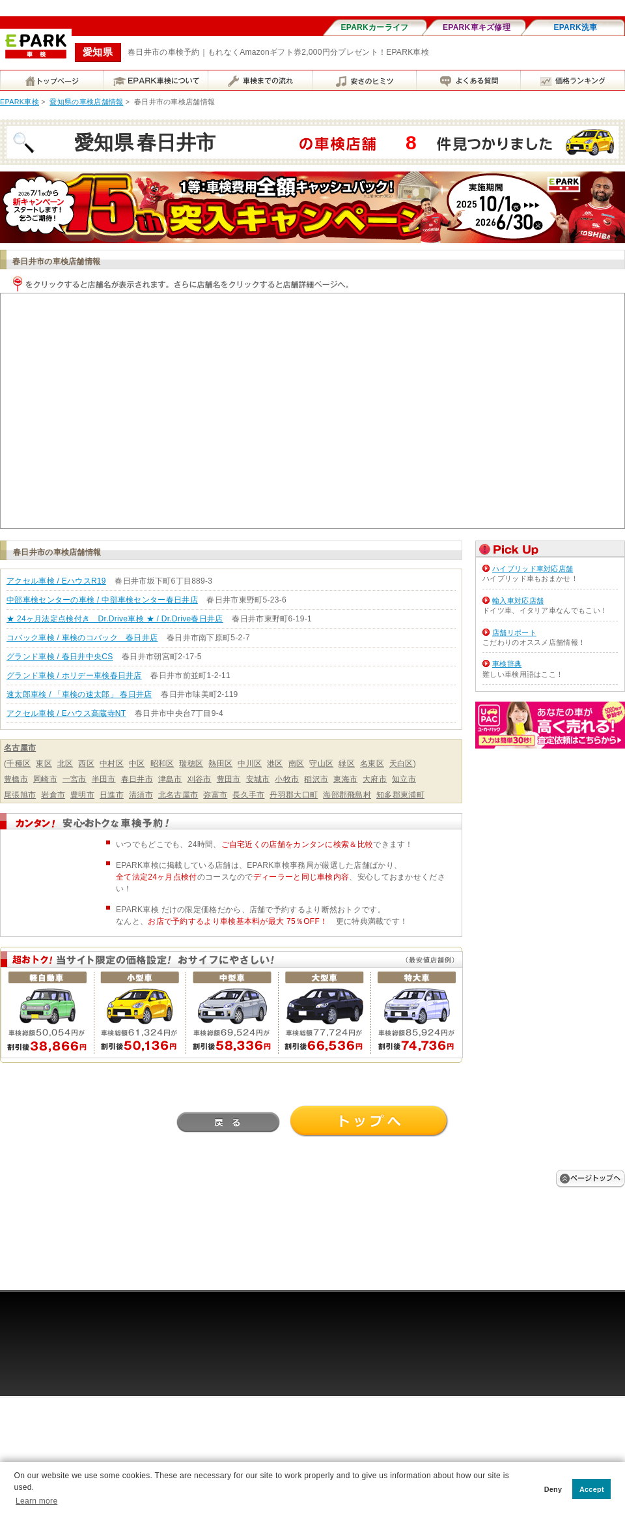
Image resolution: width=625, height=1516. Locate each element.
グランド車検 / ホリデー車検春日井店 (74, 675)
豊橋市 (16, 779)
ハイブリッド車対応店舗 (532, 568)
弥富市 (215, 794)
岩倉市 (53, 794)
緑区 (347, 763)
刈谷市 (200, 779)
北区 (65, 763)
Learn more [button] (36, 1501)
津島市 (170, 779)
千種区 (19, 763)
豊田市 (229, 779)
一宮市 (74, 779)
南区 (296, 763)
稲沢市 (316, 779)
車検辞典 (506, 664)
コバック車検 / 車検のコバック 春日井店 (82, 637)
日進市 (112, 794)
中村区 (112, 763)
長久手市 (248, 794)
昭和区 (162, 763)
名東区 (372, 763)
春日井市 (137, 779)
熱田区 (220, 763)
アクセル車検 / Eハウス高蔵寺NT (66, 713)
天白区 (401, 763)
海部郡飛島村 (347, 794)
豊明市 (82, 794)
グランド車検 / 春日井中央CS (60, 656)
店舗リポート (514, 632)
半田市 (104, 779)
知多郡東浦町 (400, 794)
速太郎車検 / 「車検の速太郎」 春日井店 (79, 694)
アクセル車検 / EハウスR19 (56, 581)
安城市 (258, 779)
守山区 (321, 763)
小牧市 (287, 779)
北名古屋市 (178, 794)
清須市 (141, 794)
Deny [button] (553, 1489)
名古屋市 (20, 747)
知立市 (404, 779)
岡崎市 (45, 779)
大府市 (375, 779)
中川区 (250, 763)
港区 (275, 763)
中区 (137, 763)
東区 (44, 763)
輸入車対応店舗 (518, 600)
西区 (86, 763)
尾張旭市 (20, 794)
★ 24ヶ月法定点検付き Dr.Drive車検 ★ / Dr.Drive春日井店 (115, 618)
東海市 (345, 779)
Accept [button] (591, 1489)
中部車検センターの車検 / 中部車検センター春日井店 (102, 599)
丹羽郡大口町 (294, 794)
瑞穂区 (191, 763)
